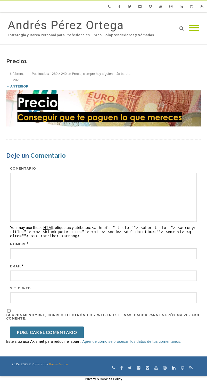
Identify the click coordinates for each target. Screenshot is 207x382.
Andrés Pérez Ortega (66, 25)
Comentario (23, 168)
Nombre (18, 244)
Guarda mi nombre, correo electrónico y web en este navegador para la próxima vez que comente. (103, 316)
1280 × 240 (58, 74)
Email (16, 266)
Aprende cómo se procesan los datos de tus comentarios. (131, 341)
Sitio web (20, 288)
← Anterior (17, 86)
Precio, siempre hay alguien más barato (101, 74)
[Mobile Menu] (194, 28)
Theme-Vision (58, 364)
